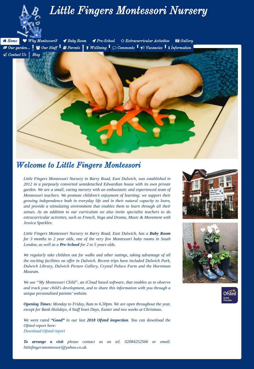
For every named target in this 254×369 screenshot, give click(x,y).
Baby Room (74, 41)
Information (179, 48)
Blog (36, 55)
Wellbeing (96, 48)
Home (10, 41)
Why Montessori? (40, 41)
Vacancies (151, 48)
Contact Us (14, 55)
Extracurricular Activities (145, 41)
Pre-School (103, 41)
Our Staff (46, 48)
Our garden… (16, 48)
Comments (123, 48)
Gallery (184, 41)
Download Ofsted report (44, 331)
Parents (71, 48)
